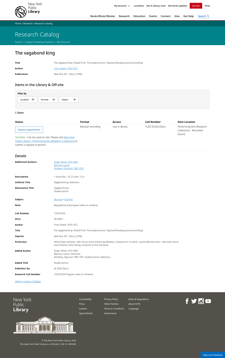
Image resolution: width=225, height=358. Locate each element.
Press (82, 303)
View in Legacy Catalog (28, 281)
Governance (110, 313)
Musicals (58, 199)
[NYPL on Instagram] (201, 301)
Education (139, 16)
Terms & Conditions (114, 308)
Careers (83, 308)
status (69, 99)
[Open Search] (204, 16)
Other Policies (111, 303)
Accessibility (85, 299)
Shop (207, 5)
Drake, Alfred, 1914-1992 (66, 161)
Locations (139, 5)
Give (177, 16)
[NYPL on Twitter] (194, 301)
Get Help (188, 16)
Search (19, 42)
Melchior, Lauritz (62, 165)
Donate (196, 5)
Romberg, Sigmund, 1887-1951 (69, 168)
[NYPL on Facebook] (187, 301)
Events (153, 16)
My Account (122, 5)
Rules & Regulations (138, 299)
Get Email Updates (177, 5)
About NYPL (134, 303)
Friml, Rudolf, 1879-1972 (66, 68)
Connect (166, 16)
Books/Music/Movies (102, 16)
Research (124, 16)
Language (133, 308)
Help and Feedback (212, 354)
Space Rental (85, 313)
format (48, 99)
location (27, 99)
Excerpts (69, 199)
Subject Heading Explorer (39, 42)
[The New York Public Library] (28, 10)
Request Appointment (29, 129)
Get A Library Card (155, 5)
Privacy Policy (111, 299)
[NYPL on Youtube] (208, 301)
